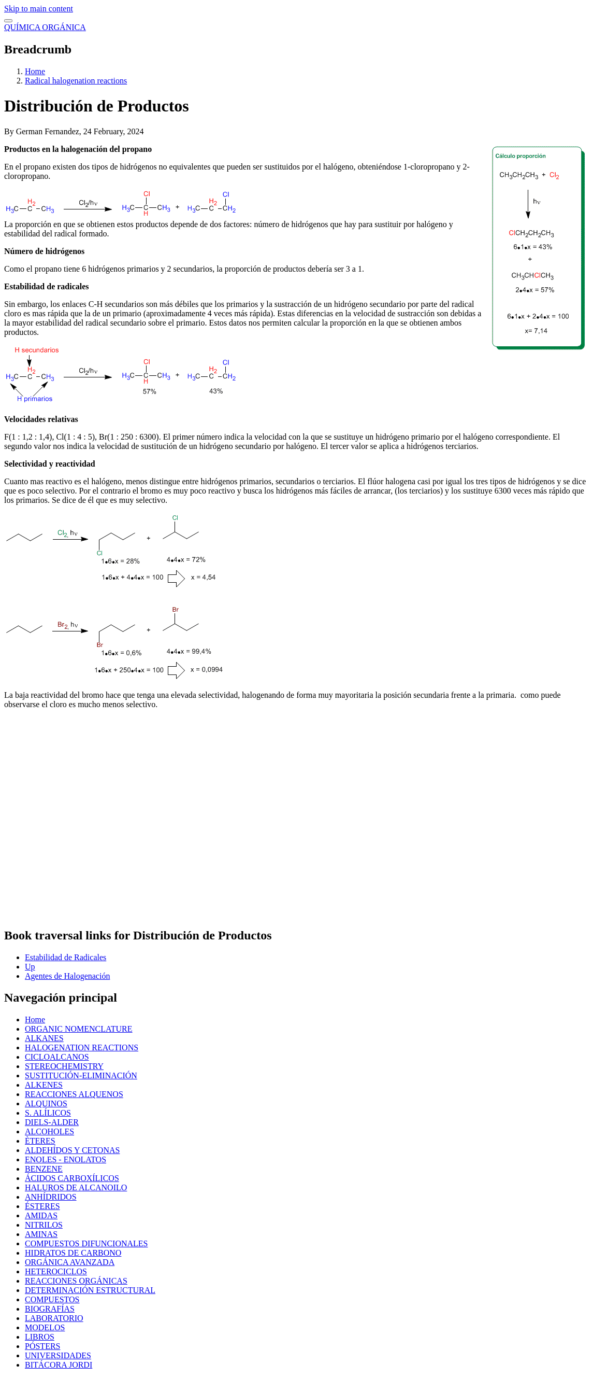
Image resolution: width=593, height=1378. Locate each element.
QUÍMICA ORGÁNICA (45, 27)
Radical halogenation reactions (76, 80)
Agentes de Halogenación (67, 976)
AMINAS (41, 1234)
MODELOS (45, 1327)
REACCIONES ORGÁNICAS (76, 1280)
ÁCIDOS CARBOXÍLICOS (72, 1178)
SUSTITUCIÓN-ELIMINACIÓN (81, 1075)
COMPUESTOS (52, 1299)
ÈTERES (40, 1140)
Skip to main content (38, 8)
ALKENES (44, 1084)
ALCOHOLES (49, 1131)
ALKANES (44, 1038)
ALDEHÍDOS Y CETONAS (72, 1150)
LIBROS (39, 1336)
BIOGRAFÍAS (50, 1308)
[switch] (8, 20)
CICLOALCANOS (57, 1056)
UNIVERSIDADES (58, 1355)
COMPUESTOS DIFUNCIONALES (86, 1243)
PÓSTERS (42, 1346)
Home (35, 71)
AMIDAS (41, 1215)
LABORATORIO (54, 1318)
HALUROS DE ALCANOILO (76, 1187)
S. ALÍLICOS (48, 1112)
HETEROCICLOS (56, 1271)
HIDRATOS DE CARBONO (73, 1252)
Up (30, 966)
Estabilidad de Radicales (65, 957)
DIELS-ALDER (52, 1122)
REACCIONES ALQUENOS (74, 1094)
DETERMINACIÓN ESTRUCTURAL (90, 1290)
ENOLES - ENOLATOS (65, 1159)
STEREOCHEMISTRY (64, 1066)
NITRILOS (44, 1224)
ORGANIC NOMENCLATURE (79, 1028)
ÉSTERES (42, 1206)
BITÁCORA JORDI (58, 1364)
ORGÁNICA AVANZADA (69, 1262)
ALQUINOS (46, 1103)
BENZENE (44, 1168)
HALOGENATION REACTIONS (81, 1047)
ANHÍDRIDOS (51, 1196)
